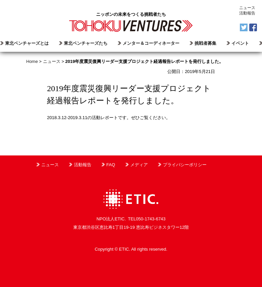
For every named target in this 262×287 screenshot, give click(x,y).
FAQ (110, 164)
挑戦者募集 (205, 43)
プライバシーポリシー (185, 164)
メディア (139, 164)
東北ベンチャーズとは (27, 43)
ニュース (247, 7)
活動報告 (247, 13)
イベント (240, 43)
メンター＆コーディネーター (151, 43)
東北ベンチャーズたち (85, 43)
